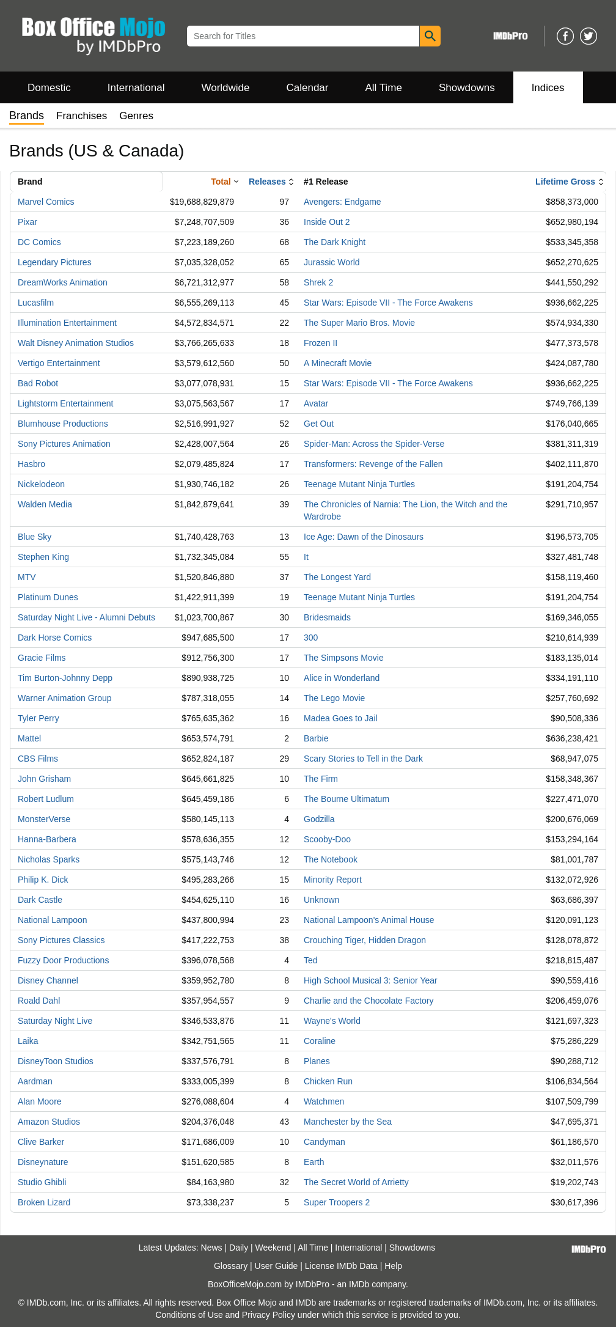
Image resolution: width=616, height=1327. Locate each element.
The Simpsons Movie (344, 658)
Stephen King (43, 557)
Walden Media (45, 504)
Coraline (320, 1041)
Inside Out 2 (327, 222)
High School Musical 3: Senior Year (371, 980)
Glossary (231, 1266)
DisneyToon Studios (56, 1061)
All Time (383, 88)
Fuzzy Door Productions (63, 960)
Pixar (27, 222)
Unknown (321, 900)
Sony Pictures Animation (64, 444)
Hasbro (31, 464)
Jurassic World (332, 262)
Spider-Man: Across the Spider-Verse (374, 444)
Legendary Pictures (55, 262)
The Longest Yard (337, 577)
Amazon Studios (49, 1122)
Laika (28, 1041)
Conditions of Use (189, 1315)
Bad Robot (38, 383)
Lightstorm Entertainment (65, 403)
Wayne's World (332, 1021)
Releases (267, 181)
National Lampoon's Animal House (369, 920)
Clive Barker (41, 1142)
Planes (317, 1061)
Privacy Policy (268, 1315)
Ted (311, 960)
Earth (314, 1162)
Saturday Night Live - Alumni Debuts (86, 617)
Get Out (319, 423)
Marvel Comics (46, 202)
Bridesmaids (327, 617)
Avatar (316, 403)
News (211, 1247)
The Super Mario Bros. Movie (359, 323)
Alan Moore (40, 1101)
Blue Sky (34, 537)
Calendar (308, 88)
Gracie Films (42, 658)
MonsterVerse (44, 819)
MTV (27, 577)
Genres (136, 116)
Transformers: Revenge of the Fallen (373, 464)
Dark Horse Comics (55, 637)
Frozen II (320, 343)
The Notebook (331, 859)
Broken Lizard (44, 1202)
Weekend (273, 1247)
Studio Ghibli (42, 1182)
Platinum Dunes (48, 597)
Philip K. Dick (43, 879)
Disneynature (43, 1162)
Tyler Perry (38, 718)
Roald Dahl (39, 1000)
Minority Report (333, 879)
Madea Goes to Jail (341, 718)
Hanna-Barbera (47, 839)
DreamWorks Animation (63, 282)
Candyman (324, 1142)
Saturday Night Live (55, 1021)
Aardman (35, 1081)
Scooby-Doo (327, 839)
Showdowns (467, 88)
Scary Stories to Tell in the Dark (363, 758)
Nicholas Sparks (48, 859)
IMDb (359, 1284)
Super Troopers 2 (337, 1202)
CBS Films (38, 758)
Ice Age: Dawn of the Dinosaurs (364, 537)
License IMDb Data (341, 1266)
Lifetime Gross (565, 181)
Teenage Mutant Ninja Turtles (359, 484)
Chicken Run (328, 1081)
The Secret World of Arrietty (356, 1182)
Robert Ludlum (46, 799)
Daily (238, 1247)
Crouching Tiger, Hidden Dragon (365, 940)
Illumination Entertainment (67, 323)
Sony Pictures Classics (61, 940)
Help (393, 1266)
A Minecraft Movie (338, 363)
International (136, 88)
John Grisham (44, 779)
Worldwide (225, 88)
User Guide (276, 1266)
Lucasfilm (36, 302)
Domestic (49, 88)
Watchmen (324, 1101)
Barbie (316, 738)
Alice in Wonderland (342, 678)
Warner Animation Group (65, 698)
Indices (548, 88)
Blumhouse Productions (63, 423)
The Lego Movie (334, 698)
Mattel (29, 738)
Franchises (81, 116)
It (306, 557)
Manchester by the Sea (348, 1122)
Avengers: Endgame (342, 202)
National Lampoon (52, 920)
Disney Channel (48, 980)
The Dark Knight (334, 242)
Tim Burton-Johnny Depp (65, 678)
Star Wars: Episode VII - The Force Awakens (388, 302)
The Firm (321, 779)
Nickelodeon (41, 484)
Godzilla (319, 819)
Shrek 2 (318, 282)
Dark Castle (40, 900)
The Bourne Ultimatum (346, 799)
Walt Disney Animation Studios (76, 343)
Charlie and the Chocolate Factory (368, 1000)
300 (311, 637)
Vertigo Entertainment (59, 363)
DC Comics (39, 242)
